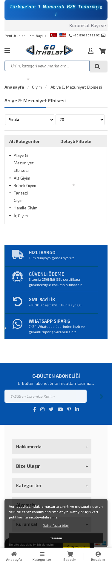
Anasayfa (14, 86)
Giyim (37, 86)
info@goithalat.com (103, 35)
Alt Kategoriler (24, 141)
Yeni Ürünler (15, 36)
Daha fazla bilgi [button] (56, 525)
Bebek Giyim (25, 185)
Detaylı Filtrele (75, 141)
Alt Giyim (22, 177)
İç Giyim (21, 215)
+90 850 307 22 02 (84, 35)
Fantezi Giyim (21, 196)
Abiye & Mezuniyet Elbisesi (76, 86)
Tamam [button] (56, 538)
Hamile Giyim (25, 207)
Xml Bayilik (38, 36)
